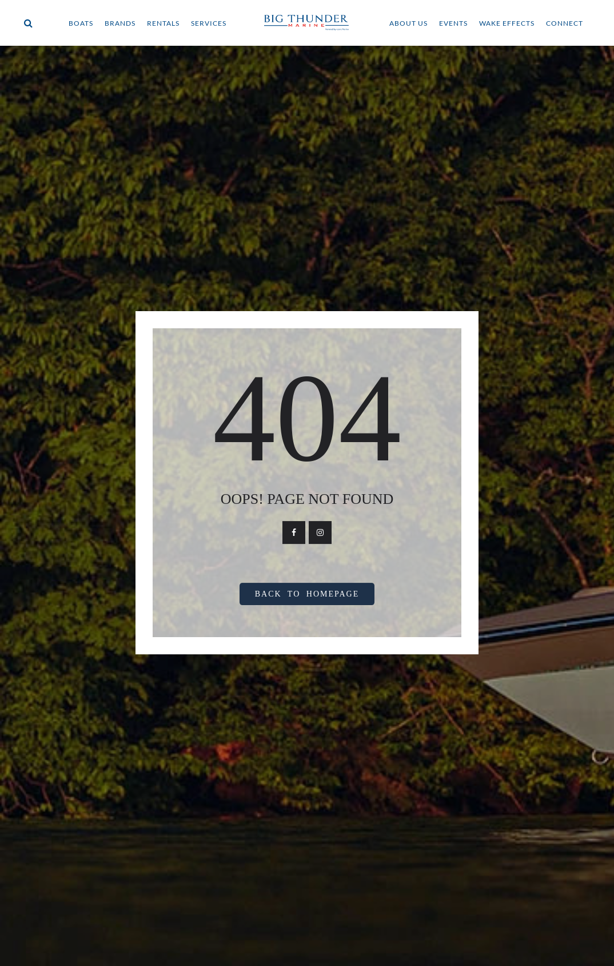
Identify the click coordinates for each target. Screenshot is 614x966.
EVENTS (453, 23)
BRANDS (120, 23)
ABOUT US (408, 23)
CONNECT (564, 23)
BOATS (81, 23)
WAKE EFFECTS (507, 23)
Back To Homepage (307, 594)
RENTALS (163, 23)
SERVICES (208, 23)
